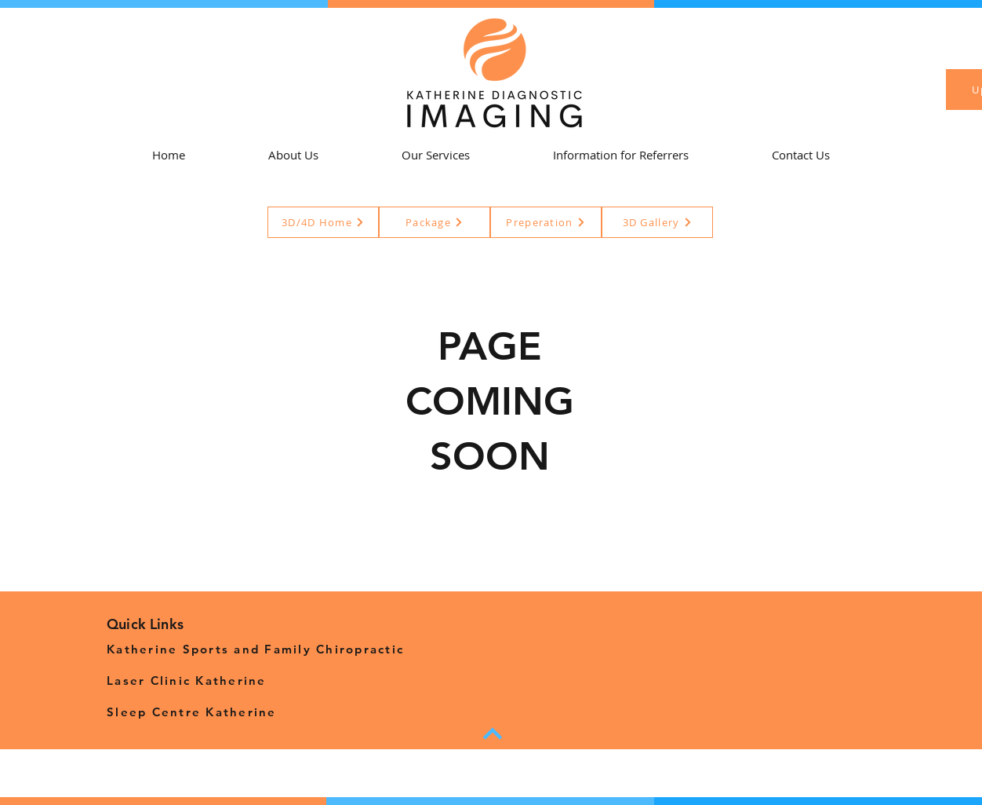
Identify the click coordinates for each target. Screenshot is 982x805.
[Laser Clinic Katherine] (259, 680)
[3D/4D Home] (323, 222)
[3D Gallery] (657, 222)
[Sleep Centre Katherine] (259, 711)
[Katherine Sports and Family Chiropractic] (259, 648)
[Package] (434, 222)
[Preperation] (546, 222)
